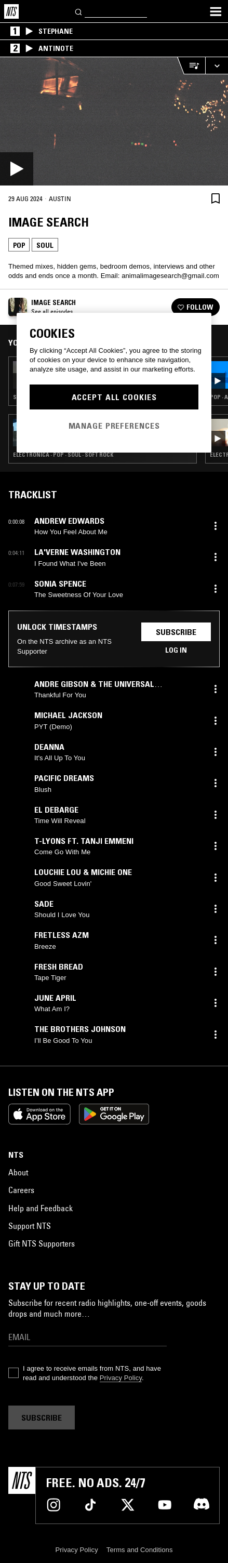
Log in (176, 650)
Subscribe (176, 632)
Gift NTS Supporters (41, 1243)
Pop (19, 245)
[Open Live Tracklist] (191, 65)
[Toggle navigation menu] (215, 11)
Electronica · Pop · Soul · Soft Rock (63, 454)
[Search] (79, 11)
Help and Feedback (40, 1208)
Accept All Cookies (114, 397)
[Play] (114, 121)
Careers (21, 1190)
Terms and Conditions (139, 1550)
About (18, 1172)
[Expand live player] (216, 65)
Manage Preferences (114, 425)
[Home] (11, 11)
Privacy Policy (121, 1378)
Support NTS (29, 1226)
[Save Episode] (215, 198)
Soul (44, 245)
